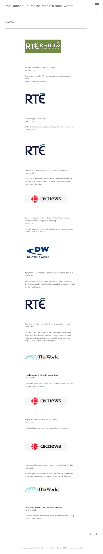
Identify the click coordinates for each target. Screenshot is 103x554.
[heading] (39, 7)
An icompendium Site (75, 548)
